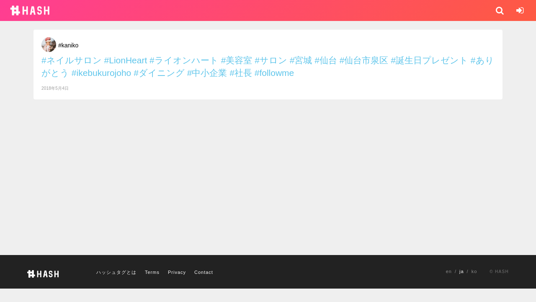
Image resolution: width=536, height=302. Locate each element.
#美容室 (237, 60)
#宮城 (301, 60)
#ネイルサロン (71, 60)
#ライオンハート (184, 60)
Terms (152, 272)
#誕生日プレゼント (429, 60)
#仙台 (325, 60)
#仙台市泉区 (364, 60)
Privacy (177, 272)
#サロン (271, 60)
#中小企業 (207, 73)
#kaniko (68, 45)
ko (474, 271)
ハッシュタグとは (116, 272)
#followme (274, 73)
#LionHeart (125, 60)
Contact (203, 272)
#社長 (240, 73)
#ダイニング (159, 73)
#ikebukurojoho (101, 73)
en (449, 271)
